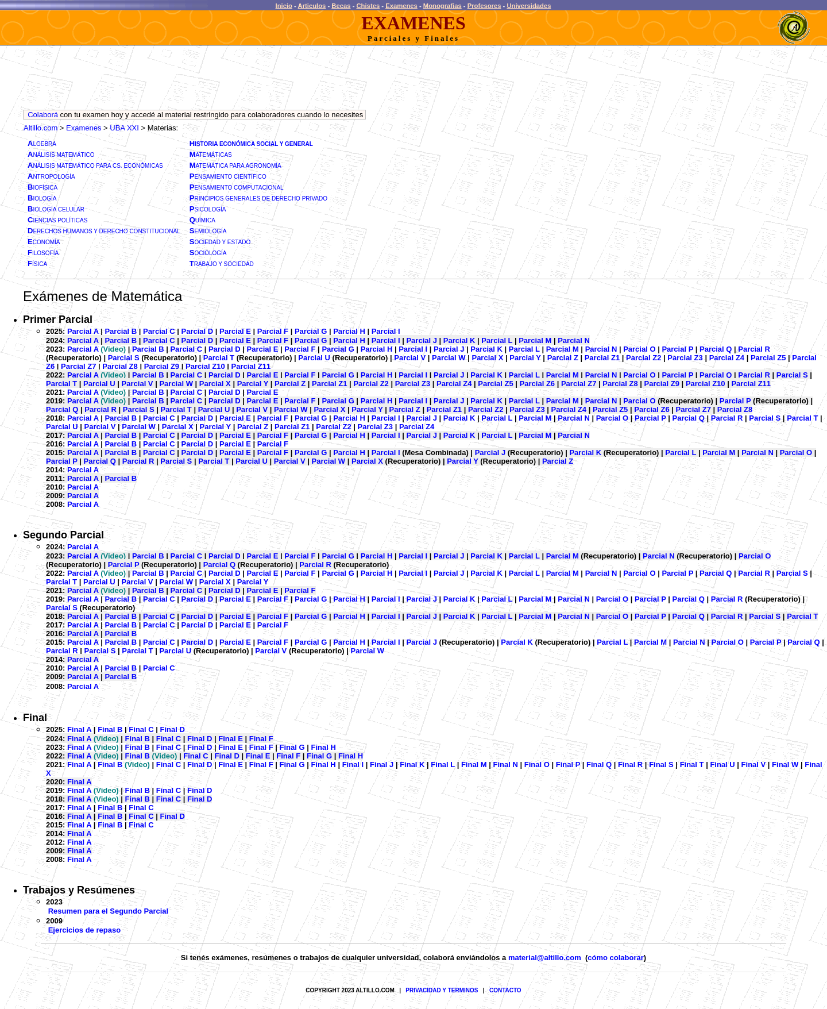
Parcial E (235, 331)
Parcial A (83, 331)
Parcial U (315, 357)
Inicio (284, 5)
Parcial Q (716, 349)
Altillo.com (40, 128)
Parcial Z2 (643, 357)
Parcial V (410, 357)
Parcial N (574, 340)
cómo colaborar (616, 957)
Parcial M (535, 340)
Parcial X (487, 357)
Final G (292, 747)
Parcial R (754, 349)
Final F (261, 738)
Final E (230, 738)
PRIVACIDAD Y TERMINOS (441, 990)
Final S (661, 764)
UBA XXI (124, 128)
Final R (630, 764)
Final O (537, 764)
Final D (172, 729)
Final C (141, 729)
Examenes (401, 5)
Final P (568, 764)
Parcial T (220, 357)
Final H (323, 747)
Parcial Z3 (684, 357)
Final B (110, 729)
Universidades (529, 5)
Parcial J (421, 340)
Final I (353, 764)
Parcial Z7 (78, 366)
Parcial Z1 (602, 357)
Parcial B (121, 331)
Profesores (484, 5)
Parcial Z (562, 357)
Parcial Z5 (768, 357)
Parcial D (197, 331)
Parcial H (349, 331)
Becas (340, 5)
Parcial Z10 (205, 366)
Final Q (599, 764)
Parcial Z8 (119, 366)
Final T (692, 764)
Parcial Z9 (161, 366)
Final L (443, 764)
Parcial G (311, 331)
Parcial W (449, 357)
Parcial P (677, 349)
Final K (412, 764)
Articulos (312, 5)
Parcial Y (524, 357)
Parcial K (459, 340)
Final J (381, 764)
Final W (785, 764)
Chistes (368, 5)
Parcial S (125, 357)
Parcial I (386, 331)
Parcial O (639, 349)
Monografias (442, 5)
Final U (722, 764)
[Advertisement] (232, 80)
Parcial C (159, 331)
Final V (753, 764)
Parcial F (272, 331)
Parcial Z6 (537, 383)
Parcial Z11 (251, 366)
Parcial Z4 (726, 357)
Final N (505, 764)
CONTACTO (505, 990)
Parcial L (496, 340)
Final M (474, 764)
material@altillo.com (544, 957)
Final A (79, 729)
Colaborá (43, 114)
